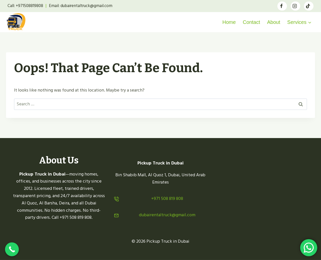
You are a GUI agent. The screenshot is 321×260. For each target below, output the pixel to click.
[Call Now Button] (12, 249)
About (273, 22)
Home (229, 22)
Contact (251, 22)
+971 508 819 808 (167, 198)
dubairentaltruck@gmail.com (167, 215)
